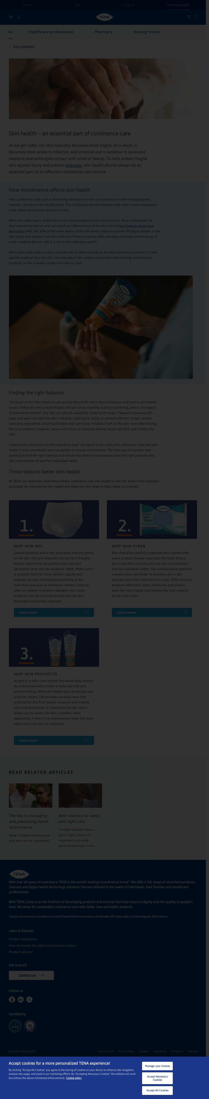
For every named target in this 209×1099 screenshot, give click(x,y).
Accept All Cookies (157, 1090)
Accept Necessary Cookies (157, 1078)
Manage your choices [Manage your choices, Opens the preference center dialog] (157, 1066)
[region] (104, 1078)
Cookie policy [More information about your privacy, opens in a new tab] (74, 1078)
